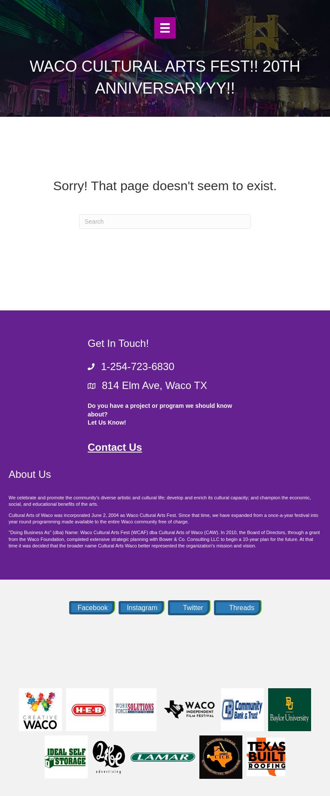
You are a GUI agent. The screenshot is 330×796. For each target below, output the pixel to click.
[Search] (165, 221)
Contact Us (115, 447)
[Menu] (165, 28)
